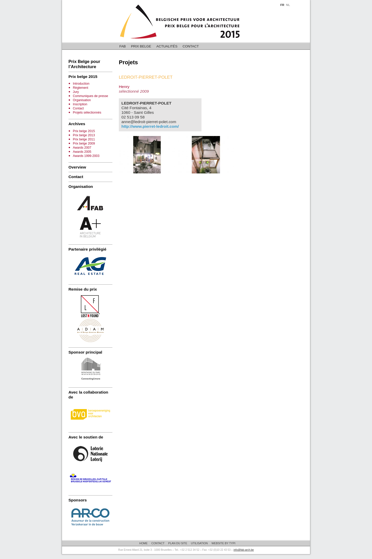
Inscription (80, 104)
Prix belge (141, 46)
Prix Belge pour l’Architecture (84, 64)
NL (288, 4)
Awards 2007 (82, 147)
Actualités (166, 46)
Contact (191, 46)
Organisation (82, 100)
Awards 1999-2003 (86, 156)
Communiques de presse (90, 96)
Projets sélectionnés (87, 112)
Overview (77, 167)
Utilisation (199, 543)
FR (282, 4)
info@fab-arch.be (244, 549)
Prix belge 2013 (84, 135)
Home (143, 543)
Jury (76, 92)
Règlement (80, 88)
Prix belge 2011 (84, 139)
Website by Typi (223, 543)
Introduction (81, 83)
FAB (122, 46)
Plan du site (177, 543)
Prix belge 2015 (84, 131)
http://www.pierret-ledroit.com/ (150, 126)
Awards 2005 (82, 152)
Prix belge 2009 (84, 143)
